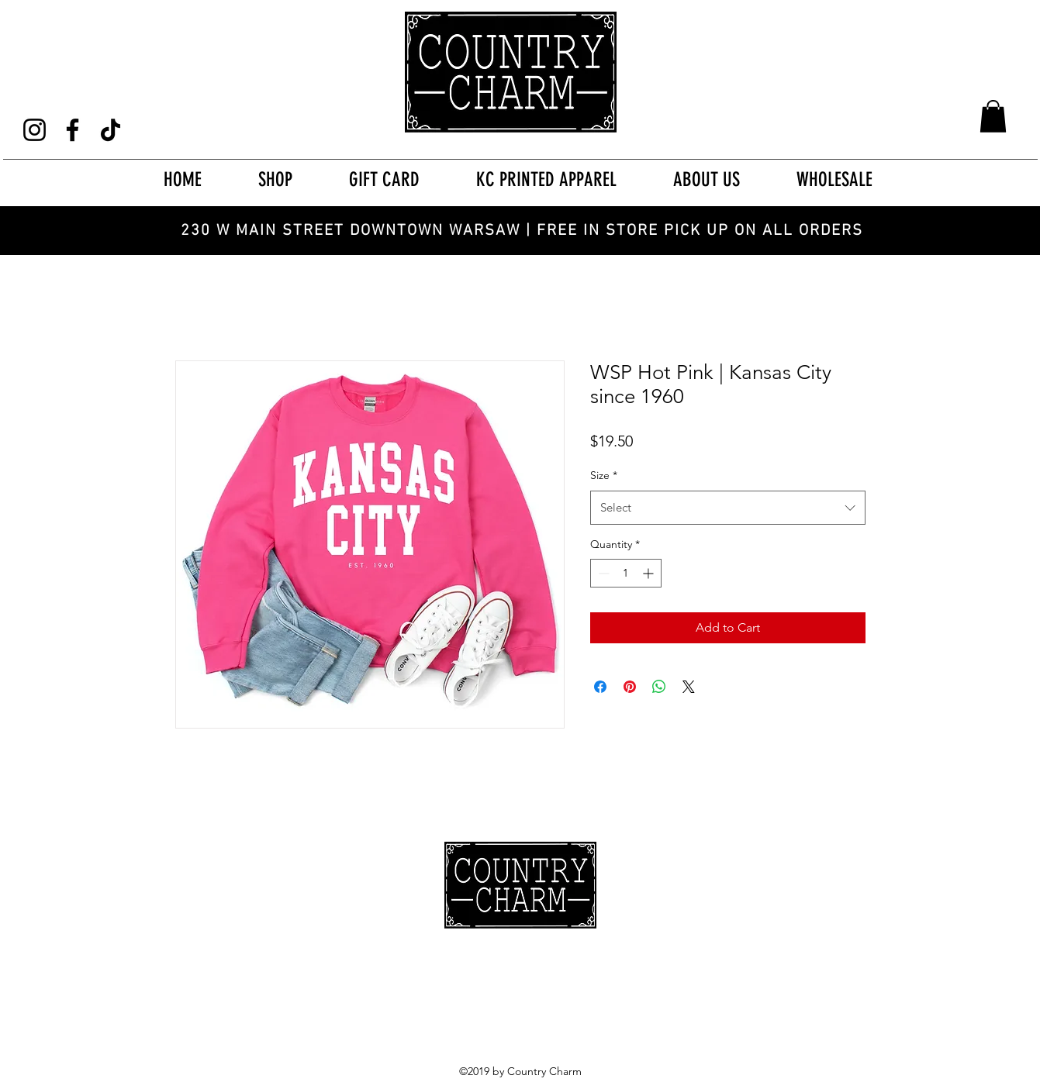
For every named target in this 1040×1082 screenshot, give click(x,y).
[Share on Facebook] (600, 686)
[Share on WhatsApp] (659, 686)
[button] (993, 116)
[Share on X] (688, 686)
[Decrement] (602, 573)
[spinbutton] (626, 573)
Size (603, 475)
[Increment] (649, 573)
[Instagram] (34, 130)
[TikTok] (110, 130)
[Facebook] (72, 130)
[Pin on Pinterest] (629, 686)
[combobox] (728, 508)
